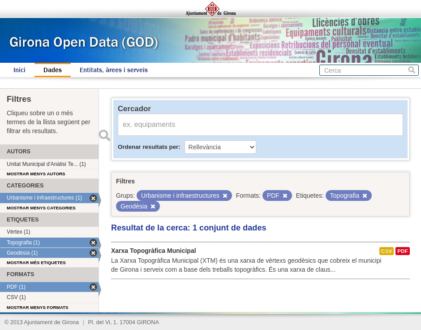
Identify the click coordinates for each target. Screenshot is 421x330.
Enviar (104, 135)
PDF (402, 251)
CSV (386, 251)
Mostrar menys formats (38, 307)
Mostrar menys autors (36, 173)
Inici (19, 69)
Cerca (412, 70)
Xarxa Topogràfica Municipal (153, 250)
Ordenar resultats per (148, 146)
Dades (52, 69)
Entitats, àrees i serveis (114, 69)
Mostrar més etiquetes (36, 262)
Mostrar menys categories (41, 207)
